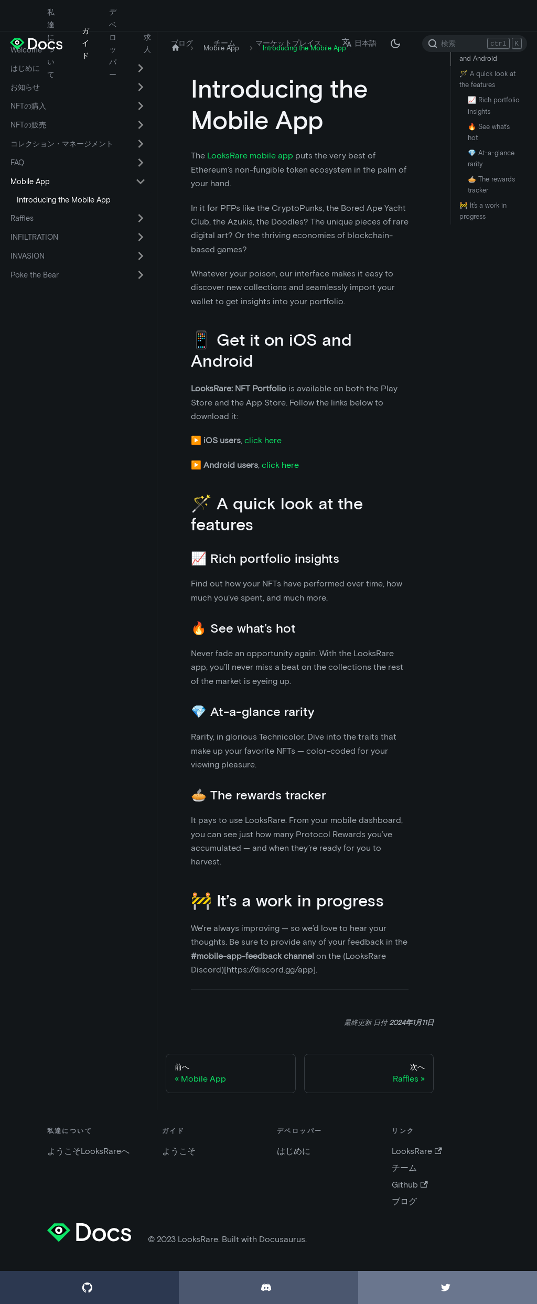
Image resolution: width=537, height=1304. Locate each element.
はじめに (293, 1151)
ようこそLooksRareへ (88, 1151)
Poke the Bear (34, 275)
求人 (147, 44)
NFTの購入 (28, 106)
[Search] (474, 43)
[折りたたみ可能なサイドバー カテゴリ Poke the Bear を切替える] (140, 274)
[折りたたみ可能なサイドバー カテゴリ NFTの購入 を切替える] (140, 106)
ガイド (85, 43)
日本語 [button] (359, 43)
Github (409, 1185)
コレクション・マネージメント (61, 143)
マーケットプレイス (288, 43)
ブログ (182, 43)
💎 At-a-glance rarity (491, 158)
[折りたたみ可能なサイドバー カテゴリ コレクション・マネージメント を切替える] (140, 143)
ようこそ (179, 1151)
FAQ (17, 162)
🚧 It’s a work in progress (483, 210)
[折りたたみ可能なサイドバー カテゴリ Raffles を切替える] (140, 218)
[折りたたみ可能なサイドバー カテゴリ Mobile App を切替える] (140, 181)
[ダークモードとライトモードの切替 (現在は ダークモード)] (395, 43)
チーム (224, 43)
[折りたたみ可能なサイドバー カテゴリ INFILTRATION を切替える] (140, 237)
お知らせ (25, 87)
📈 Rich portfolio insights (494, 105)
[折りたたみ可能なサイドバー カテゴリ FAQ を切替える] (140, 162)
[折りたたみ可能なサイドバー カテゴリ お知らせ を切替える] (140, 87)
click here (263, 440)
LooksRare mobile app (250, 156)
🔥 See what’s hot (489, 132)
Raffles (22, 218)
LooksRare (417, 1151)
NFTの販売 (28, 125)
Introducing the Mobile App (64, 200)
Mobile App (30, 181)
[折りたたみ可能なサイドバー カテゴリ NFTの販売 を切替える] (140, 124)
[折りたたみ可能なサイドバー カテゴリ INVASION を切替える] (140, 256)
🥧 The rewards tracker (491, 184)
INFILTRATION (34, 237)
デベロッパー (112, 43)
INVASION (27, 256)
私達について (51, 43)
